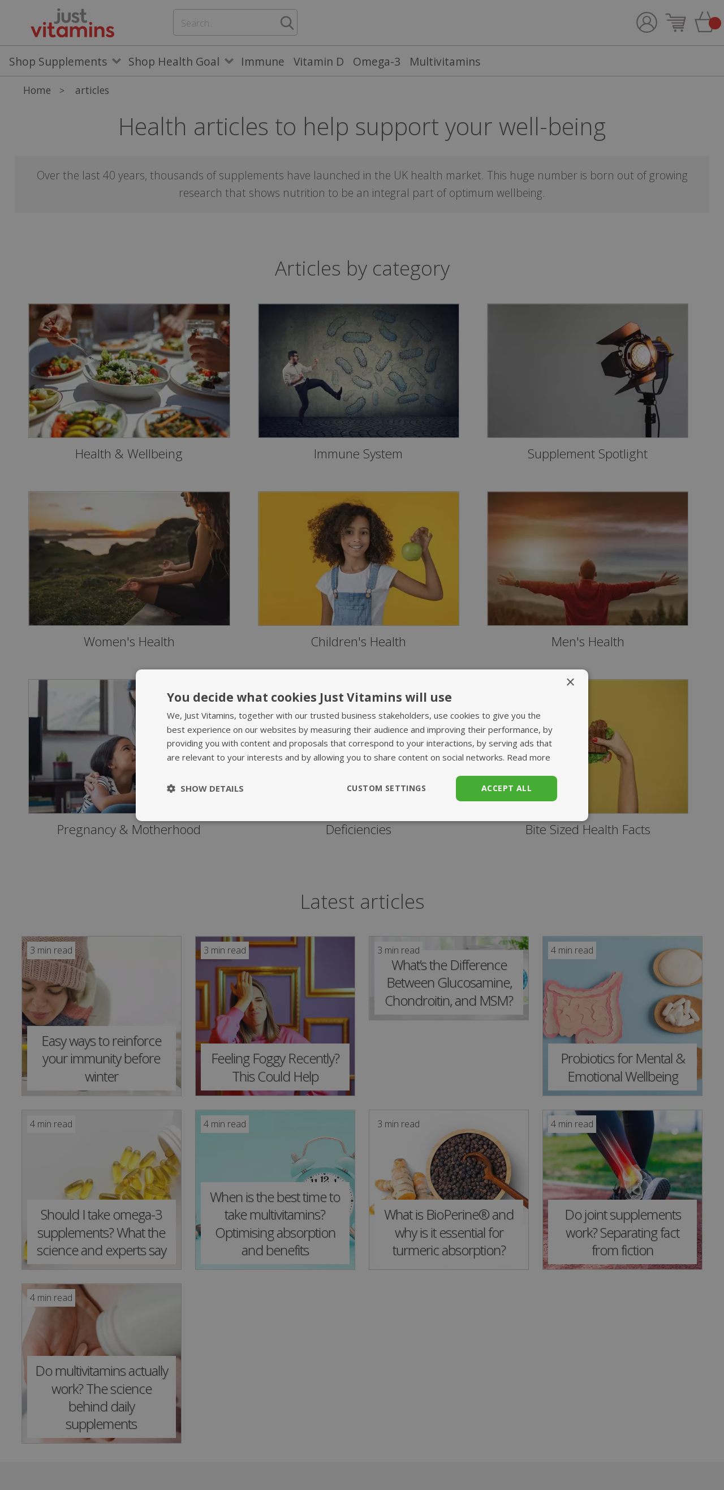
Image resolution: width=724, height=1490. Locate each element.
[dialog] (362, 745)
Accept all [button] (506, 788)
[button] (205, 788)
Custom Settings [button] (386, 788)
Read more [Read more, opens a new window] (528, 757)
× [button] (570, 682)
